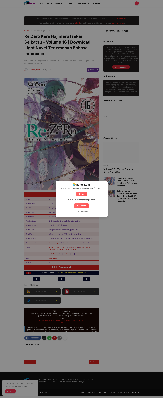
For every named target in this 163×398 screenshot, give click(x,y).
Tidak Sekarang (81, 211)
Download (81, 206)
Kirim (81, 194)
